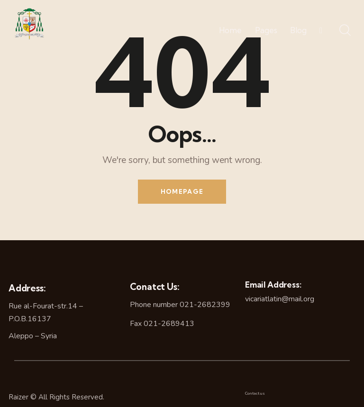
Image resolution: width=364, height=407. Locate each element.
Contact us (255, 393)
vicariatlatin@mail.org (279, 299)
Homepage (182, 191)
